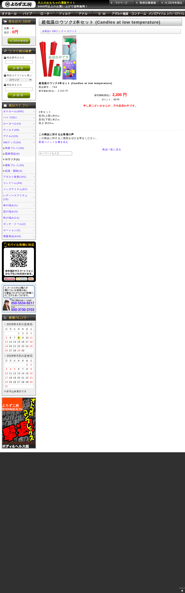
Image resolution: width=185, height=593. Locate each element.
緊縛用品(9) (12, 153)
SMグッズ (57, 31)
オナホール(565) (13, 111)
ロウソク (72, 31)
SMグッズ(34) (12, 142)
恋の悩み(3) (10, 211)
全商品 (46, 31)
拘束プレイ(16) (14, 148)
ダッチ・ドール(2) (14, 224)
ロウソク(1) (12, 159)
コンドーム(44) (12, 183)
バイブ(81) (10, 117)
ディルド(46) (11, 129)
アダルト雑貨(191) (14, 176)
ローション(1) (12, 230)
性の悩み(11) (11, 217)
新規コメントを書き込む (54, 142)
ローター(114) (12, 123)
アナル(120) (10, 136)
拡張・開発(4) (13, 170)
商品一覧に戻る (111, 149)
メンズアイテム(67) (15, 189)
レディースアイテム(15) (15, 197)
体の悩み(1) (10, 205)
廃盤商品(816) (12, 236)
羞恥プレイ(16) (14, 165)
